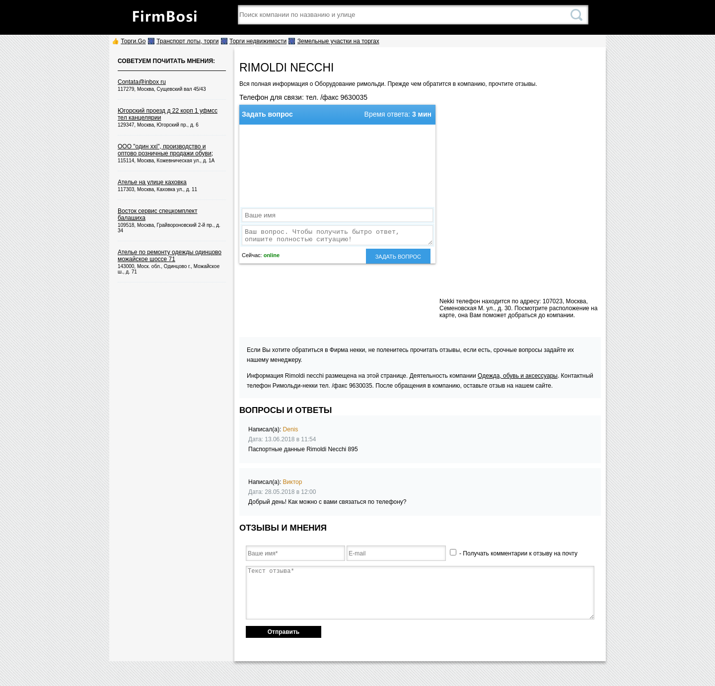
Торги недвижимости (257, 41)
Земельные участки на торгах (338, 41)
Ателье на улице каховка (152, 182)
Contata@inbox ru (142, 81)
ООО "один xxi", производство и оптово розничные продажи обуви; (165, 150)
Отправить (283, 631)
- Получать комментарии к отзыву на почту (513, 553)
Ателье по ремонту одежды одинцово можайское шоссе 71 (169, 256)
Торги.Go (133, 41)
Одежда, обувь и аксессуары (518, 375)
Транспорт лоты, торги (187, 41)
